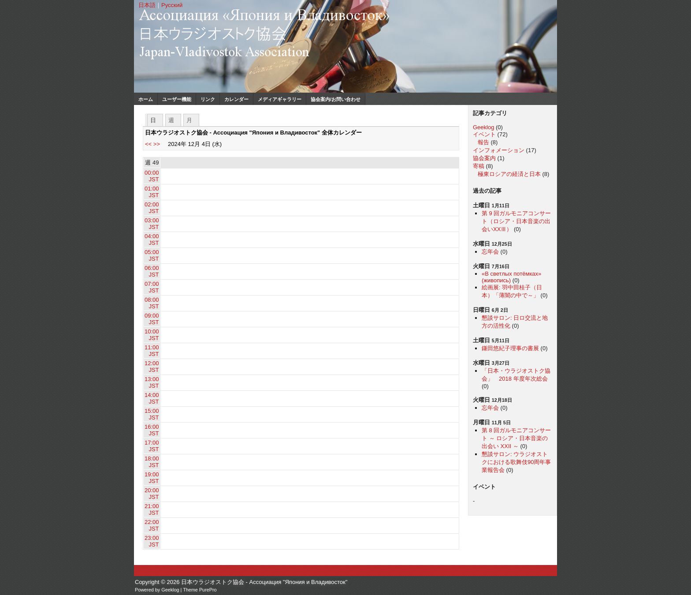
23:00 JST (152, 541)
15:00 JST (152, 414)
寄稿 (478, 166)
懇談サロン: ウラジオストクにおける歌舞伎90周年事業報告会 (516, 462)
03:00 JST (152, 223)
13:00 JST (152, 382)
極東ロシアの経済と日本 (509, 174)
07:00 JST (152, 287)
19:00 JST (152, 477)
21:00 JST (152, 509)
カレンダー (236, 99)
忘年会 (490, 251)
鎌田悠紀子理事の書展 (510, 348)
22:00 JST (152, 525)
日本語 (147, 5)
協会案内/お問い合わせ (335, 99)
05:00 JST (152, 255)
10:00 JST (152, 334)
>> (156, 144)
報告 (483, 142)
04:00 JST (152, 239)
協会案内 (484, 158)
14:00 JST (152, 398)
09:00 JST (152, 319)
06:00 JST (152, 271)
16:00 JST (152, 430)
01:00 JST (152, 191)
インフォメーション (498, 150)
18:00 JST (152, 461)
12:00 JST (152, 366)
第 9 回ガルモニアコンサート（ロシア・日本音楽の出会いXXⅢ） (516, 221)
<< (148, 144)
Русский (171, 5)
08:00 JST (152, 303)
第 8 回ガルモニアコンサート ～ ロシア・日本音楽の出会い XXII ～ (516, 438)
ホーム (145, 99)
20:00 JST (152, 493)
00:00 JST (152, 176)
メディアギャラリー (279, 99)
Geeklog (483, 127)
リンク (208, 99)
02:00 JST (152, 207)
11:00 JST (152, 350)
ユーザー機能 (176, 99)
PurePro (208, 589)
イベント (484, 134)
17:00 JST (152, 446)
